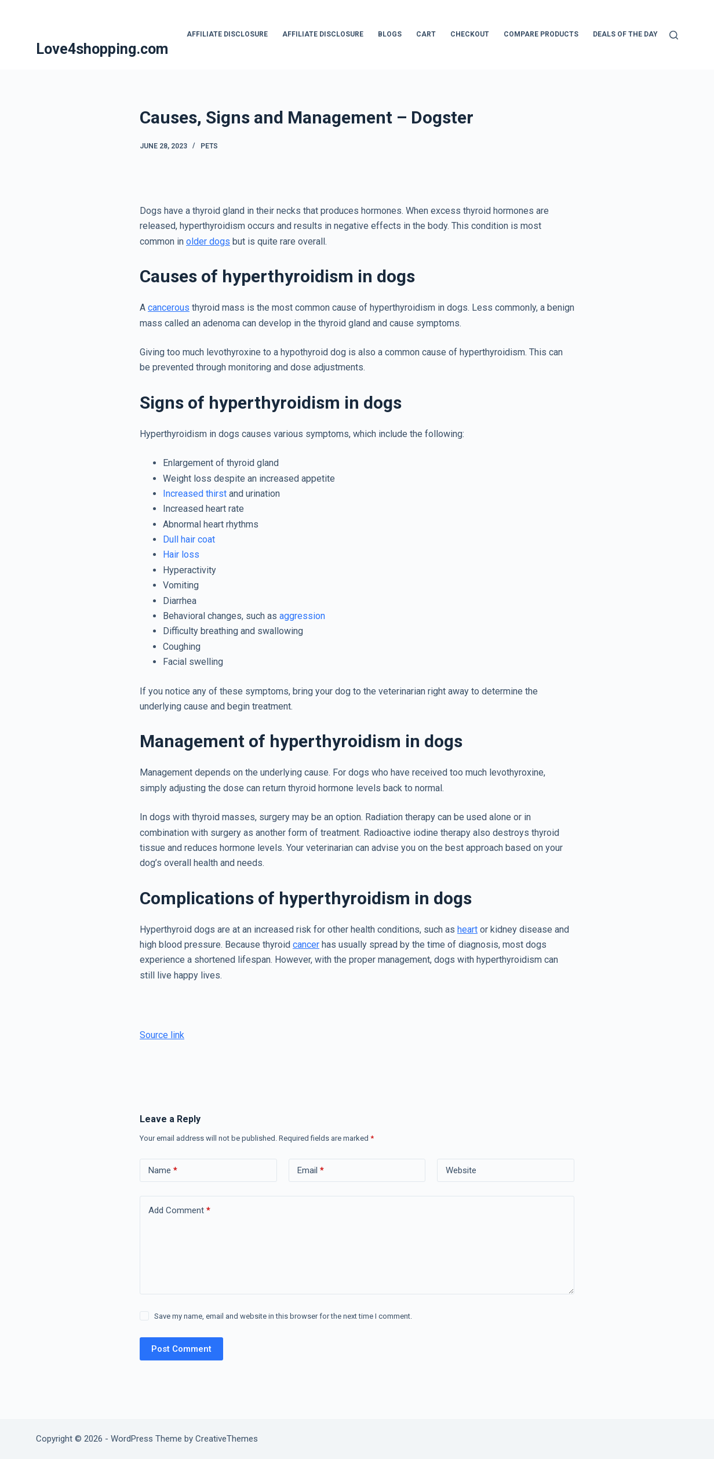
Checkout (469, 34)
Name (162, 1170)
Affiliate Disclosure (227, 34)
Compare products (541, 34)
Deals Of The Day (625, 34)
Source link (162, 1034)
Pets (209, 146)
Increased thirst (195, 493)
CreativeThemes (226, 1438)
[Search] (673, 35)
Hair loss (181, 554)
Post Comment (181, 1349)
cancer (306, 944)
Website (461, 1170)
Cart (426, 34)
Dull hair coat (189, 539)
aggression (302, 615)
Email (310, 1170)
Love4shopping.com (102, 49)
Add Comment (179, 1210)
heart (467, 929)
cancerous (169, 307)
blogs (390, 34)
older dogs (208, 241)
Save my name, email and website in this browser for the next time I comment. (283, 1316)
